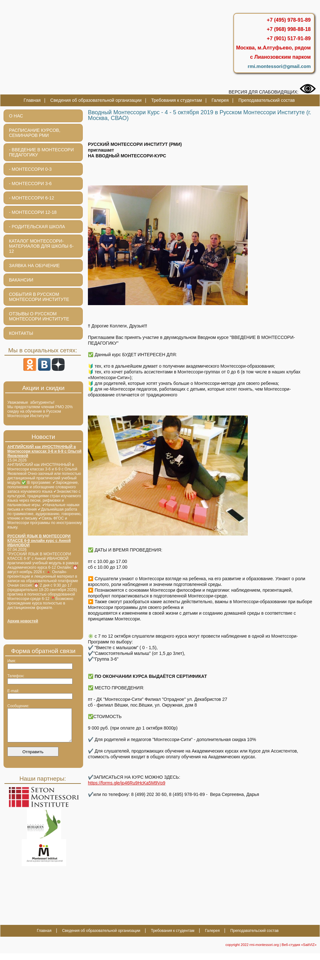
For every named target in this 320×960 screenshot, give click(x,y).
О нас (16, 115)
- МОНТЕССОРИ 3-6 (30, 183)
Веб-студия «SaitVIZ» (299, 951)
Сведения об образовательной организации (95, 100)
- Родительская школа (37, 226)
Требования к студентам (176, 100)
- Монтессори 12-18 (33, 212)
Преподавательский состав (266, 100)
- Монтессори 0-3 (30, 169)
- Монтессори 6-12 (31, 197)
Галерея (220, 100)
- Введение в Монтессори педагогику (41, 152)
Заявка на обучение (34, 265)
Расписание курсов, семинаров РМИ (34, 133)
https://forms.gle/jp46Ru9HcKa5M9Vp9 (126, 782)
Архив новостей (22, 621)
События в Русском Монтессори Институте (39, 297)
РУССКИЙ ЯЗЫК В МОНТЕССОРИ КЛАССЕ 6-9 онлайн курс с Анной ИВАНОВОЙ (39, 540)
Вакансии (21, 279)
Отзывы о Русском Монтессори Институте (39, 316)
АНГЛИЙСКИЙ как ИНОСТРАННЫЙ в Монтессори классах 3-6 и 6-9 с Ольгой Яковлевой (44, 451)
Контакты (21, 333)
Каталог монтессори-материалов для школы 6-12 (41, 246)
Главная (32, 100)
